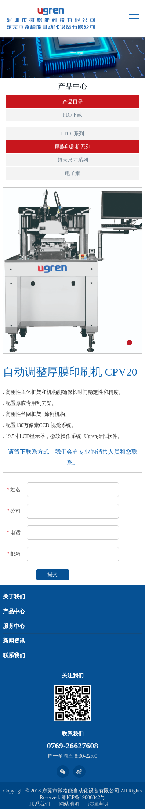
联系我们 (39, 804)
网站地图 (69, 804)
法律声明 (98, 804)
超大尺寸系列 (72, 160)
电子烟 (72, 173)
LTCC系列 (72, 133)
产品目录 (72, 102)
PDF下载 (73, 115)
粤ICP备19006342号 (83, 797)
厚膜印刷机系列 (73, 147)
